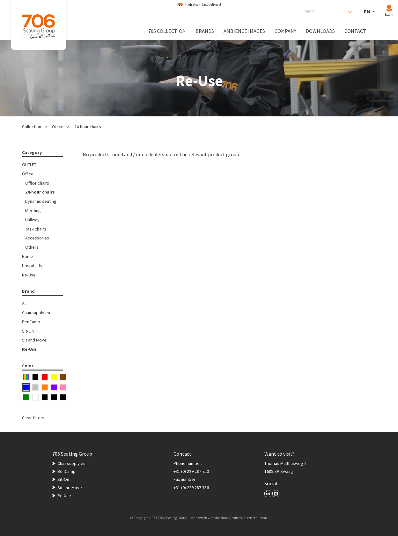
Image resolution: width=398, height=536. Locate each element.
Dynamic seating (40, 201)
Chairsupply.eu (36, 312)
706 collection (167, 31)
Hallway (32, 220)
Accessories (37, 238)
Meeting (33, 210)
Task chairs (35, 229)
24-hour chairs (87, 126)
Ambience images (244, 31)
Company (285, 31)
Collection (31, 126)
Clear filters (33, 418)
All (24, 303)
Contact (355, 31)
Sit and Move (34, 340)
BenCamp (31, 322)
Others (32, 247)
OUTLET (29, 164)
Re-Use (29, 275)
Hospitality (32, 265)
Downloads (320, 31)
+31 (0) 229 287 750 (191, 471)
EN (367, 11)
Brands (204, 31)
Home (27, 256)
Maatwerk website (205, 517)
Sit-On (28, 331)
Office (57, 126)
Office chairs (37, 183)
